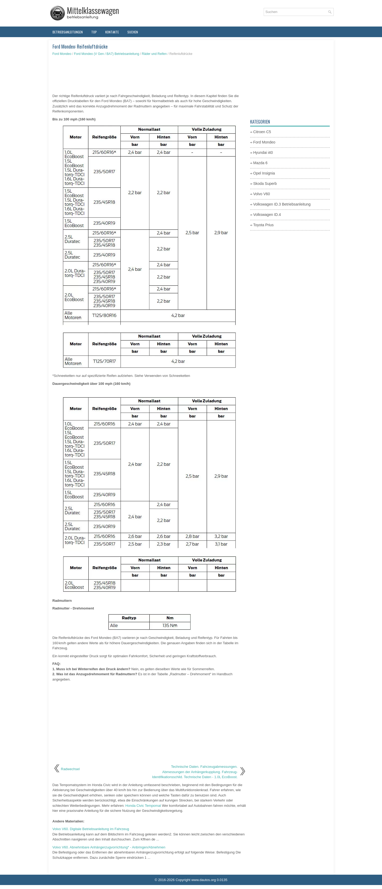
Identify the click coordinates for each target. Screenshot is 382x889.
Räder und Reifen (154, 54)
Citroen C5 (262, 132)
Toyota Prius (263, 225)
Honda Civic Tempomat (143, 806)
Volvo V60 (261, 194)
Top (94, 32)
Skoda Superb (265, 183)
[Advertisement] (149, 75)
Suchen (132, 32)
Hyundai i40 (263, 152)
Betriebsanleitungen (68, 32)
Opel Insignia (264, 173)
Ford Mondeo (62, 54)
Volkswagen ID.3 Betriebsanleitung (282, 204)
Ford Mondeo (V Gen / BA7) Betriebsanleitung (106, 54)
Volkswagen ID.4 (267, 214)
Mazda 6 (260, 163)
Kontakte (112, 32)
